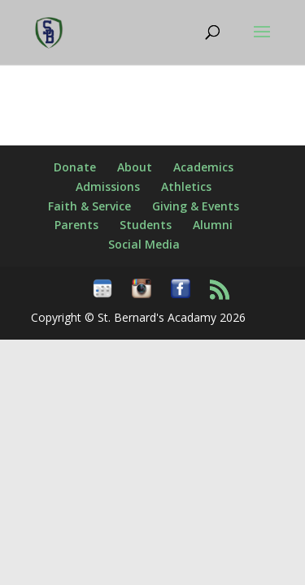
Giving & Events (195, 206)
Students (146, 224)
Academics (203, 167)
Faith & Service (89, 206)
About (134, 167)
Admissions (108, 186)
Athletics (186, 186)
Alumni (213, 224)
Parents (76, 224)
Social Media (144, 244)
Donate (75, 167)
